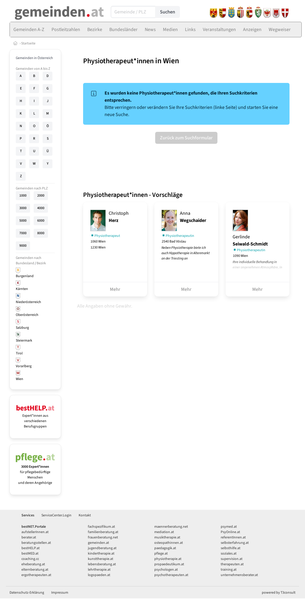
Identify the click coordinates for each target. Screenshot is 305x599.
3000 (23, 208)
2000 (40, 195)
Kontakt (85, 515)
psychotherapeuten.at (171, 575)
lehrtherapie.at (99, 569)
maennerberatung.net (171, 526)
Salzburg (22, 327)
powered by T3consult (278, 592)
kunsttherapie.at (100, 558)
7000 (23, 233)
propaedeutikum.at (169, 564)
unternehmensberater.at (239, 575)
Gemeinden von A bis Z (33, 68)
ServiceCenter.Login (56, 515)
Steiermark (24, 340)
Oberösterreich (27, 314)
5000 (23, 220)
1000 (23, 195)
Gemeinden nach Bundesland (28, 260)
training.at (228, 569)
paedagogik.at (165, 548)
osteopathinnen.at (168, 542)
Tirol (19, 353)
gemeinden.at (98, 542)
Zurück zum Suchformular (186, 138)
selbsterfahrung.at (235, 542)
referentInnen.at (233, 537)
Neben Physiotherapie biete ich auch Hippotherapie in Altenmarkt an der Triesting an (185, 253)
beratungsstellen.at (36, 542)
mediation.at (164, 532)
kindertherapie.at (101, 553)
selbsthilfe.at (230, 548)
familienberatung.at (103, 532)
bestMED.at (29, 553)
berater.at (28, 537)
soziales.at (228, 553)
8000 (40, 233)
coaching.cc (30, 558)
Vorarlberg (24, 366)
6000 (40, 220)
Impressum (59, 592)
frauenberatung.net (103, 537)
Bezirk (41, 263)
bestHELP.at (30, 548)
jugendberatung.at (102, 548)
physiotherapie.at (167, 558)
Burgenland (25, 276)
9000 (23, 245)
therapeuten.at (232, 564)
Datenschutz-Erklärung (27, 592)
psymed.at (229, 526)
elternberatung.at (34, 569)
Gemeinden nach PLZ (32, 188)
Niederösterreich (28, 302)
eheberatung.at (33, 564)
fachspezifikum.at (101, 526)
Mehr (115, 289)
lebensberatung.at (102, 564)
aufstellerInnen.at (35, 532)
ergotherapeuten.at (36, 575)
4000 (40, 208)
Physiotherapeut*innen (118, 61)
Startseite (28, 43)
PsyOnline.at (230, 532)
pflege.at (161, 553)
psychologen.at (166, 569)
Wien (19, 379)
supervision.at (231, 558)
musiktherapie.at (167, 537)
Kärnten (22, 288)
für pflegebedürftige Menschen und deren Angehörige (35, 472)
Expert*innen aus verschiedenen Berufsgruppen (35, 418)
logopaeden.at (99, 575)
